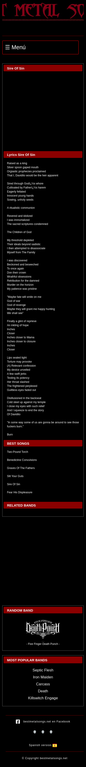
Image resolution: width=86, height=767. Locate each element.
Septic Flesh (43, 670)
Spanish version (43, 745)
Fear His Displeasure (19, 492)
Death (43, 691)
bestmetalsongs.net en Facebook (43, 722)
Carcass (43, 684)
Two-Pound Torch (17, 451)
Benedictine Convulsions (22, 460)
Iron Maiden (43, 677)
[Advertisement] (42, 561)
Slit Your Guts (15, 476)
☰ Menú (15, 47)
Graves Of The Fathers (21, 468)
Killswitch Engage (43, 698)
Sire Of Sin (13, 484)
